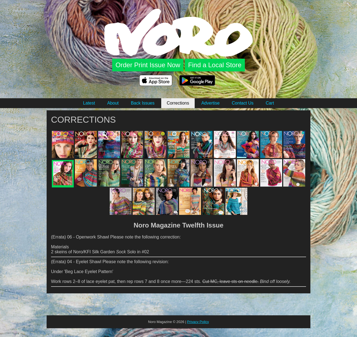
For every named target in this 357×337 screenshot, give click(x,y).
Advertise (210, 103)
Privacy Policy (198, 322)
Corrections (178, 103)
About (113, 103)
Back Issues (142, 103)
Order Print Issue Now (147, 65)
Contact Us (242, 103)
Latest (89, 103)
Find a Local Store (215, 65)
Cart (270, 103)
